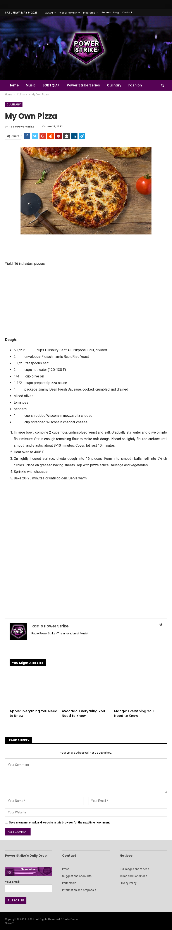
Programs (89, 12)
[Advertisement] (86, 301)
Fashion (138, 85)
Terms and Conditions (133, 876)
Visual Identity (68, 12)
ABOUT (49, 12)
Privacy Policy (128, 883)
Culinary (117, 85)
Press (65, 869)
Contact (127, 12)
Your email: (29, 885)
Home (14, 85)
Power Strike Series (85, 85)
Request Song (110, 12)
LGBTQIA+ (52, 85)
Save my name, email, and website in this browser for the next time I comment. (59, 822)
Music (31, 85)
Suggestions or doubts (76, 876)
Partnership (69, 883)
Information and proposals (79, 890)
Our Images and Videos (134, 869)
